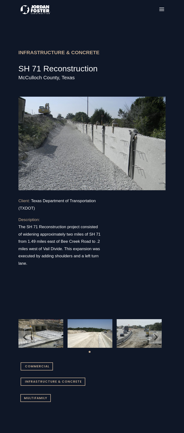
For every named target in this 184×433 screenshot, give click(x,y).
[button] (24, 337)
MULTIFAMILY (35, 398)
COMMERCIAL (37, 366)
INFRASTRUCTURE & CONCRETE (53, 381)
